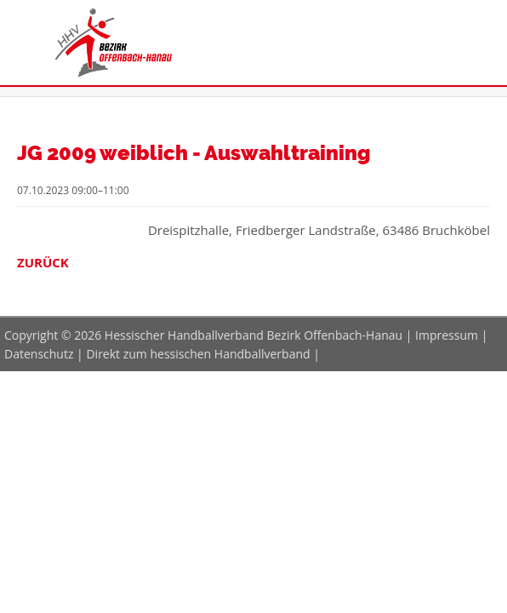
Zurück (43, 262)
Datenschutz (38, 354)
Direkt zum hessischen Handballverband (198, 354)
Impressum (446, 335)
